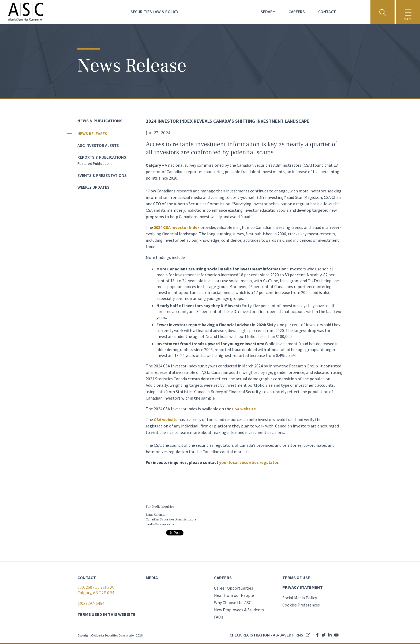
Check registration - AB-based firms (266, 635)
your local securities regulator (248, 462)
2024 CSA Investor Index (177, 227)
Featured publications (94, 163)
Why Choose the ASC (232, 602)
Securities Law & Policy (154, 11)
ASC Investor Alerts (98, 145)
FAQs (218, 617)
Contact (327, 11)
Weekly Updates (93, 187)
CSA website (244, 408)
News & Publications (99, 120)
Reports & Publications (101, 157)
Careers (296, 11)
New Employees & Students (239, 609)
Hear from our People (234, 595)
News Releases (92, 133)
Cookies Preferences (301, 605)
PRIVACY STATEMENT (302, 587)
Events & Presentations (102, 175)
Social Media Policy (299, 597)
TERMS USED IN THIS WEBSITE (106, 614)
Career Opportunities (233, 588)
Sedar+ (268, 11)
